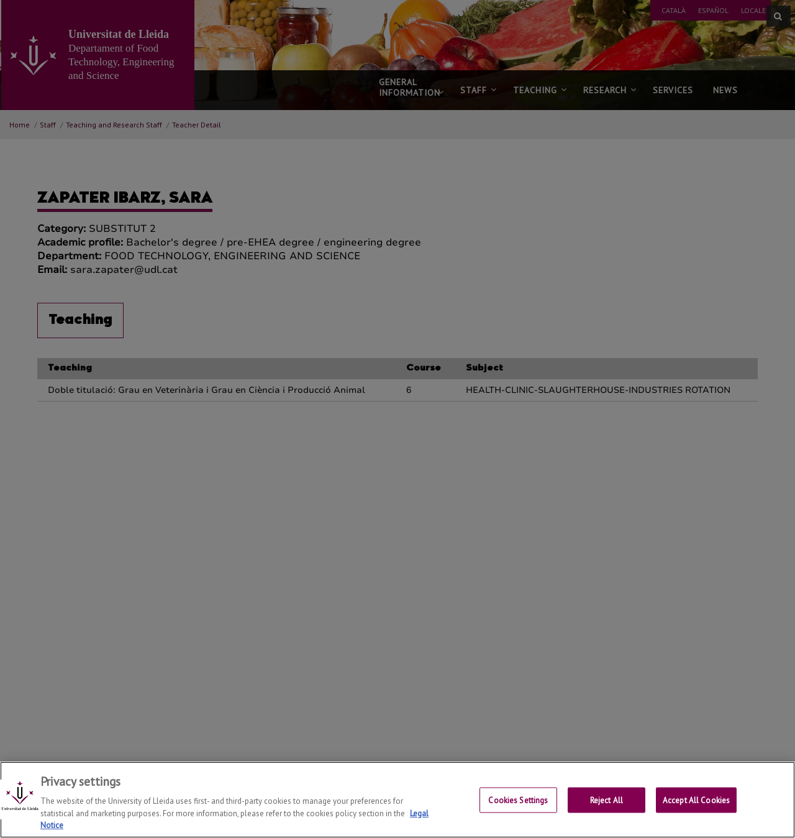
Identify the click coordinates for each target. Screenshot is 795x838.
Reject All (606, 809)
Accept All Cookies (696, 809)
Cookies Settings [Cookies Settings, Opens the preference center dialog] (518, 809)
